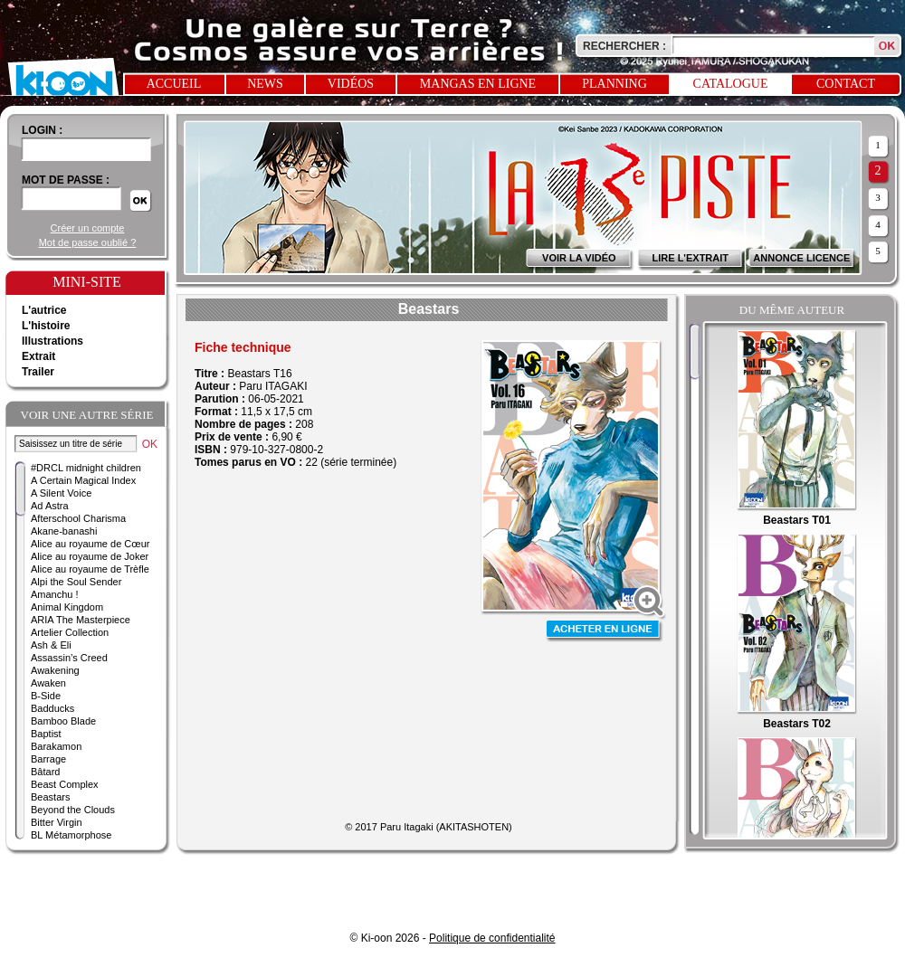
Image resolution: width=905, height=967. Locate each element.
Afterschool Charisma (78, 518)
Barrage (48, 759)
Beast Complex (65, 784)
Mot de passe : (66, 180)
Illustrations (52, 341)
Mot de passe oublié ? (88, 242)
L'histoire (46, 325)
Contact (845, 83)
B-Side (46, 695)
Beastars (50, 797)
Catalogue (730, 83)
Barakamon (56, 746)
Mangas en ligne (478, 83)
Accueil (174, 83)
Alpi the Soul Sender (76, 581)
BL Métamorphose (71, 835)
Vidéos (351, 83)
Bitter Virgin (56, 822)
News (265, 83)
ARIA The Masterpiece (80, 619)
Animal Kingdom (67, 607)
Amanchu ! (55, 594)
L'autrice (44, 310)
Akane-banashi (64, 531)
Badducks (52, 708)
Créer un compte (88, 228)
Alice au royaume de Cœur (90, 543)
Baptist (46, 733)
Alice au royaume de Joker (89, 556)
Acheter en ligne (604, 631)
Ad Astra (50, 505)
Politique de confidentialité (492, 938)
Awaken (48, 683)
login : (42, 130)
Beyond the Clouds (73, 809)
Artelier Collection (70, 632)
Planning (614, 83)
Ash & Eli (51, 645)
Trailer (38, 371)
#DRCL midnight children (86, 467)
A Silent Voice (61, 493)
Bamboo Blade (63, 721)
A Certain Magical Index (83, 480)
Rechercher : (624, 46)
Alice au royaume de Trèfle (90, 569)
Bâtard (45, 771)
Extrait (38, 356)
